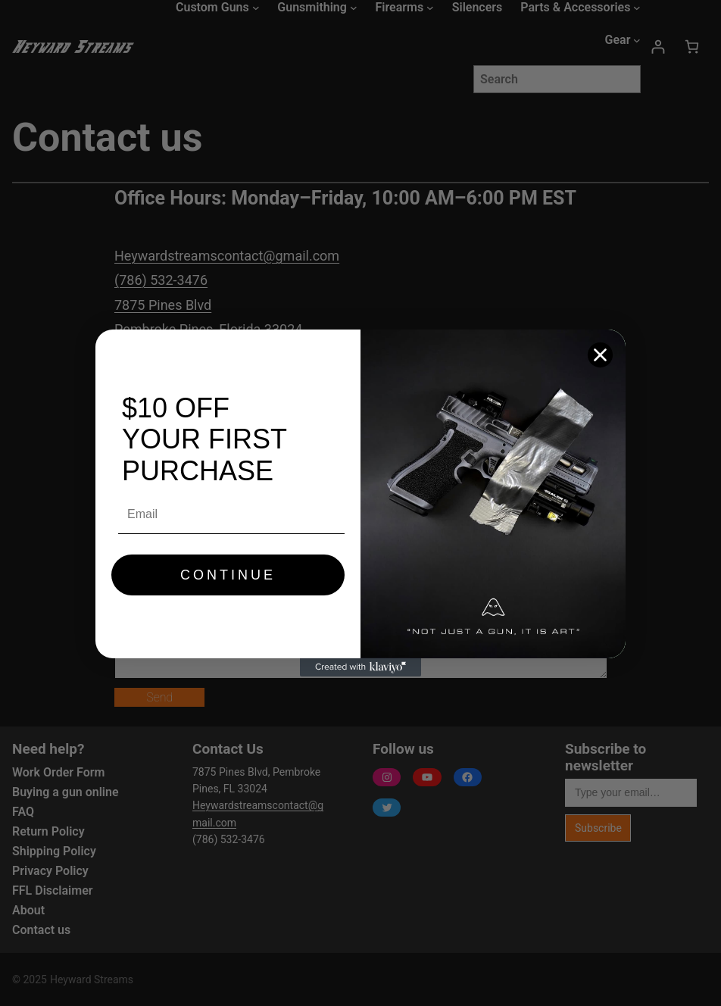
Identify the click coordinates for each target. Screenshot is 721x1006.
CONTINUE (228, 575)
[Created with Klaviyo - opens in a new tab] (360, 667)
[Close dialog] (600, 355)
